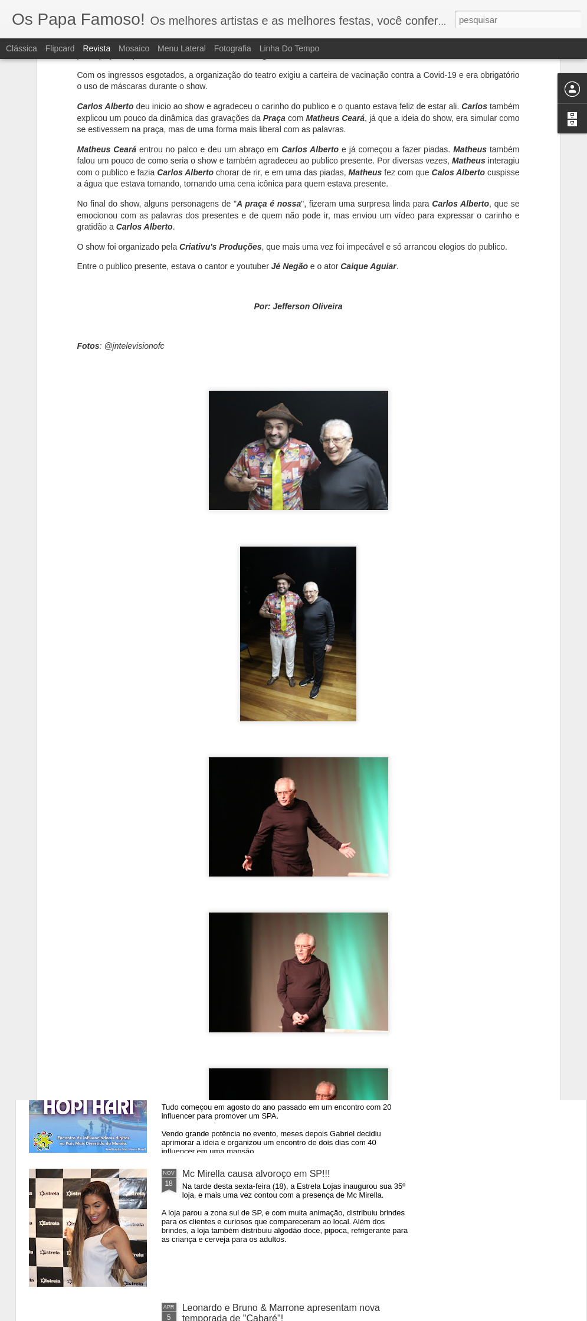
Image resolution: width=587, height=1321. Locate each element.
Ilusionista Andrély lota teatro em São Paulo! (275, 906)
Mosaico (134, 48)
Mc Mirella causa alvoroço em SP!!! (256, 1174)
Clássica (21, 48)
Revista (96, 48)
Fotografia (232, 48)
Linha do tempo (290, 48)
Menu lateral (182, 48)
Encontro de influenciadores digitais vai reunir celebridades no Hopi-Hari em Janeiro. (277, 1045)
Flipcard (60, 48)
